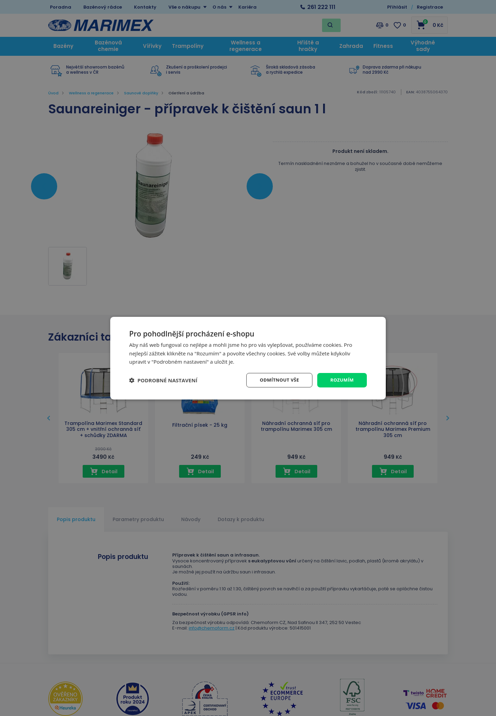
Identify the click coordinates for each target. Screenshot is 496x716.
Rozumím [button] (341, 379)
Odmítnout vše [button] (276, 379)
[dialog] (248, 358)
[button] (163, 380)
